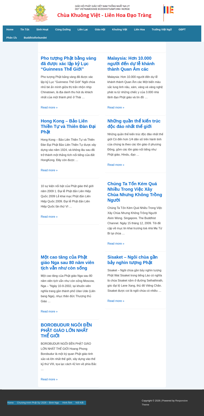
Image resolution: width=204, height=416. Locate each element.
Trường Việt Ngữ (162, 29)
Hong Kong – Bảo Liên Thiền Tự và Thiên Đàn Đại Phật (68, 126)
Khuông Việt (119, 29)
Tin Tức (24, 29)
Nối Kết (79, 402)
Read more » (49, 107)
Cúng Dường (63, 29)
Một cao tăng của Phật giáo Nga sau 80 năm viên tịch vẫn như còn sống (67, 262)
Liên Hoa (139, 29)
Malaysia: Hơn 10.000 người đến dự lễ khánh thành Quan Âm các (131, 64)
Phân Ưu (11, 37)
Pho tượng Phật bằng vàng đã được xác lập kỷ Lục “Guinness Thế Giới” (68, 64)
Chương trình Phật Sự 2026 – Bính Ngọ (38, 402)
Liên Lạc (83, 29)
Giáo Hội (100, 29)
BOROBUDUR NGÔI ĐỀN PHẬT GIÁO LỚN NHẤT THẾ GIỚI (66, 330)
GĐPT (182, 29)
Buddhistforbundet (35, 37)
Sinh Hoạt (42, 29)
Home (9, 29)
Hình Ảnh (67, 402)
